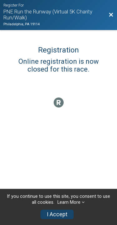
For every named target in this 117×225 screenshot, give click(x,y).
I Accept (57, 214)
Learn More (68, 202)
